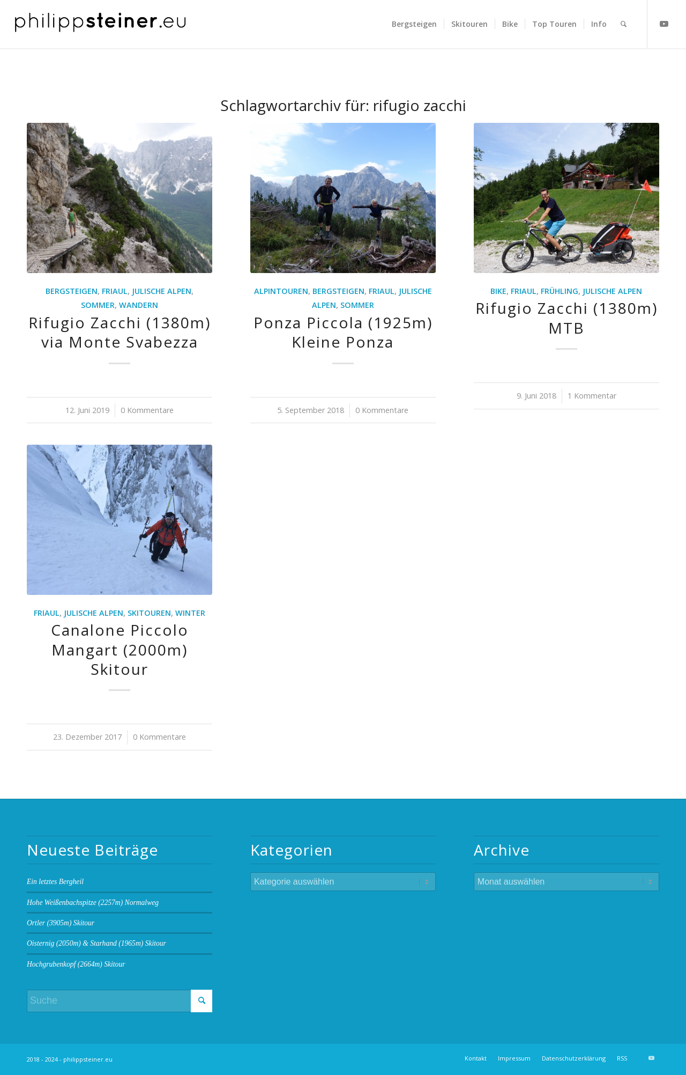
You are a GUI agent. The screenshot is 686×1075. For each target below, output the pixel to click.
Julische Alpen (161, 291)
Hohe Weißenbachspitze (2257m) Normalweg (93, 903)
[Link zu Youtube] (664, 24)
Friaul (115, 291)
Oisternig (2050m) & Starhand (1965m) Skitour (96, 943)
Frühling (559, 291)
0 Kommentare (147, 410)
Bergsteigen (72, 291)
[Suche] (623, 24)
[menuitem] (414, 24)
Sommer (98, 305)
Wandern (138, 305)
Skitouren (149, 613)
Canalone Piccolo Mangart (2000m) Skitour (120, 649)
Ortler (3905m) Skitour (60, 923)
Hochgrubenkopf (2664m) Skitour (76, 964)
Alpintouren (281, 291)
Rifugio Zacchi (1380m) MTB (566, 317)
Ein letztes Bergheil (55, 882)
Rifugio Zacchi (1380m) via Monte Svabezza (119, 332)
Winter (190, 613)
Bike (498, 291)
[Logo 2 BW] (100, 24)
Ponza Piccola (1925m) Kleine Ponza (343, 332)
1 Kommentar (592, 396)
